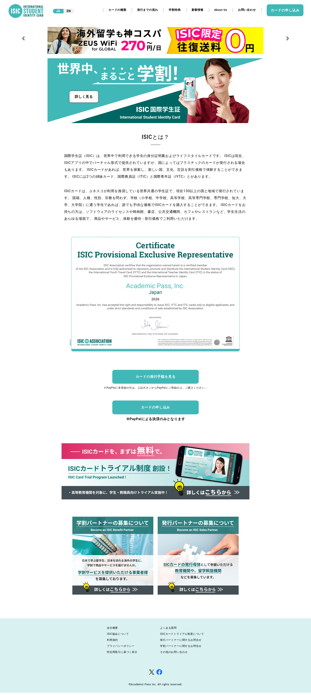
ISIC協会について (118, 633)
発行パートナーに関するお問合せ (181, 639)
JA (58, 11)
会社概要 (112, 627)
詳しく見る (84, 97)
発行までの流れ (147, 9)
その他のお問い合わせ (174, 652)
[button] (23, 38)
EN (69, 11)
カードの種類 (117, 9)
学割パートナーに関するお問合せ (181, 646)
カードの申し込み (285, 10)
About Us (220, 9)
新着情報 (197, 9)
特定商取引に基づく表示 (122, 652)
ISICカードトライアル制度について (182, 633)
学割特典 (175, 9)
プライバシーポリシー (121, 646)
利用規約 (112, 639)
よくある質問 (168, 627)
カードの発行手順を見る (156, 377)
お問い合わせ (247, 9)
